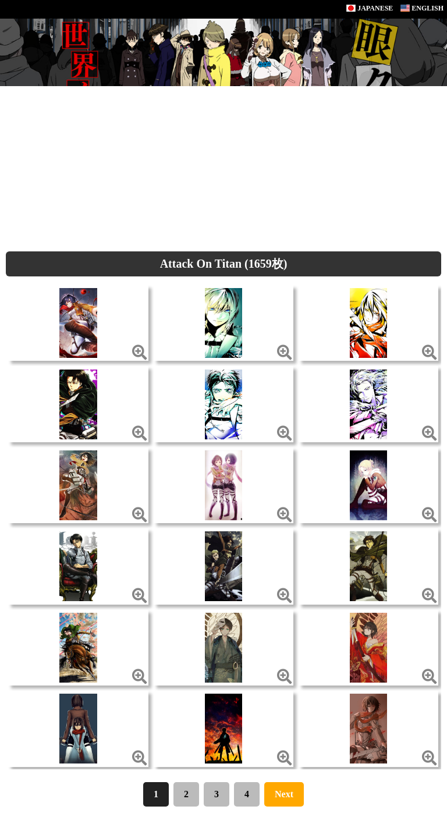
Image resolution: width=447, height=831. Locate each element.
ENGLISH (422, 8)
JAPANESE (369, 8)
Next (284, 794)
